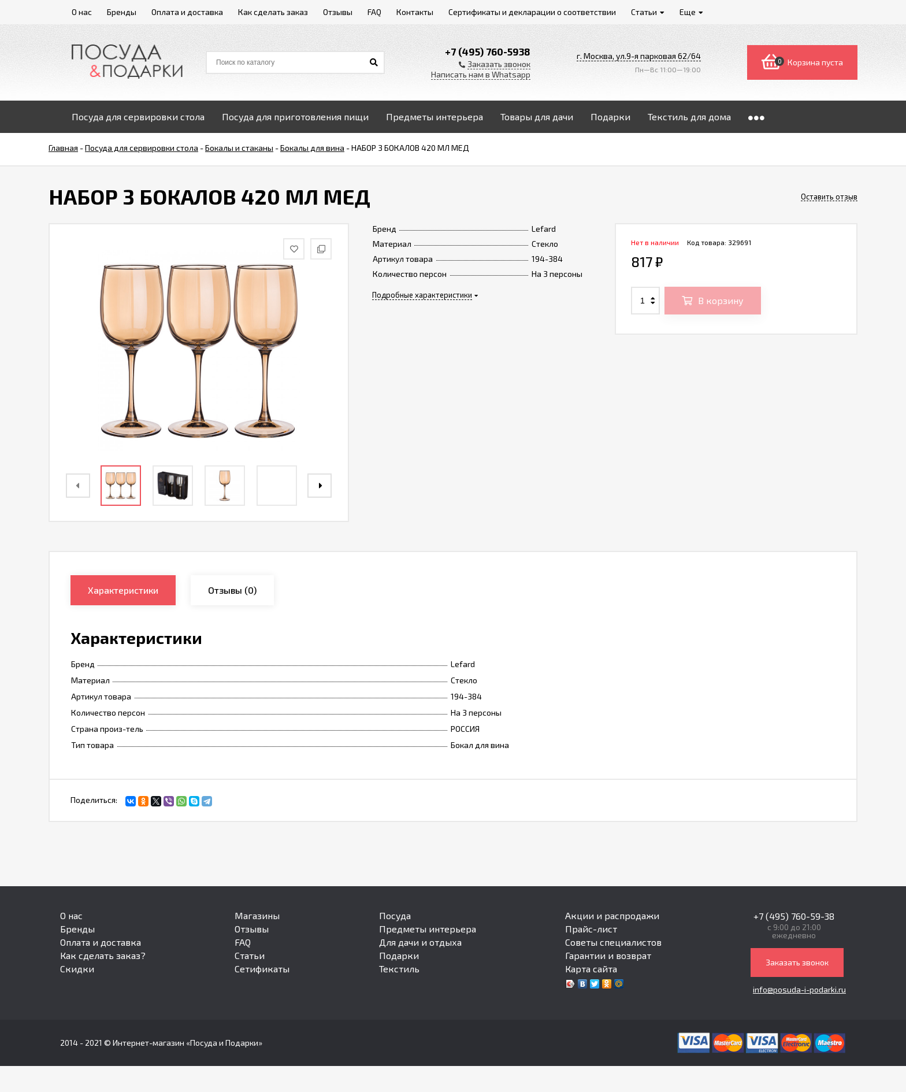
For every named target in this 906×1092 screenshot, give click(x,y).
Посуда (395, 915)
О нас (71, 915)
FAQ (243, 941)
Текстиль (399, 968)
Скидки (77, 968)
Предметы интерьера (427, 928)
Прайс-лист (591, 928)
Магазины (257, 915)
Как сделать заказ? (103, 955)
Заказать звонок (797, 962)
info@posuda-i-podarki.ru (799, 989)
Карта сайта (591, 968)
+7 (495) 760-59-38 (793, 915)
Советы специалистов (613, 941)
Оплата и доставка (100, 941)
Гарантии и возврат (608, 955)
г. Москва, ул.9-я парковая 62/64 (639, 56)
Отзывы (252, 928)
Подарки (399, 955)
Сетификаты (262, 968)
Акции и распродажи (612, 915)
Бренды (77, 928)
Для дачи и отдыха (420, 941)
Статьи (250, 955)
